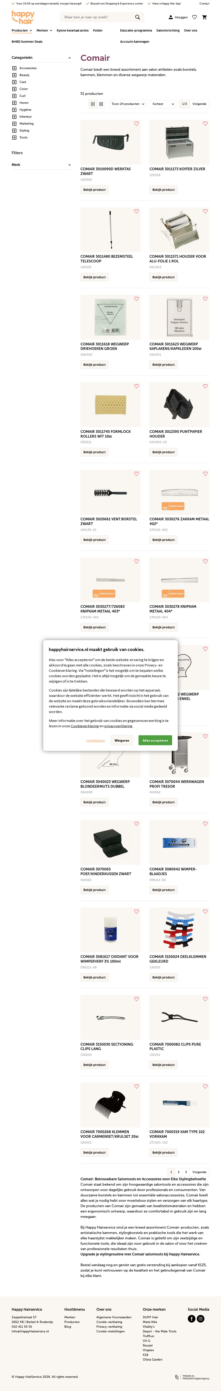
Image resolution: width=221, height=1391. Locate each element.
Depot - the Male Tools (159, 1331)
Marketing (27, 123)
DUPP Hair (150, 1317)
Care (23, 82)
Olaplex (148, 1350)
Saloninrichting (168, 30)
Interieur (26, 116)
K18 (145, 1355)
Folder (98, 30)
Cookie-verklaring (109, 1322)
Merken (69, 1317)
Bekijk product (94, 189)
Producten (72, 1322)
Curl (23, 96)
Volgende (199, 104)
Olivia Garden (152, 1359)
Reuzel (148, 1345)
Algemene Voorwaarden (113, 1317)
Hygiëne (25, 109)
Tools (23, 137)
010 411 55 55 (22, 1326)
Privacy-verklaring (109, 1326)
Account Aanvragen (134, 41)
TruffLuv (148, 1336)
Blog (67, 1326)
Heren (24, 102)
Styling (24, 130)
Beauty (24, 75)
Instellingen (95, 740)
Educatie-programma (136, 30)
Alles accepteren (155, 740)
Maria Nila (150, 1322)
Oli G (146, 1340)
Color (24, 89)
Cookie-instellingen (110, 1331)
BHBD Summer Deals (27, 41)
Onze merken (154, 1309)
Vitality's (148, 1326)
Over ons (190, 30)
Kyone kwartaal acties (73, 30)
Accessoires (28, 68)
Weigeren (122, 740)
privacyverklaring (118, 726)
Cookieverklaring (85, 726)
